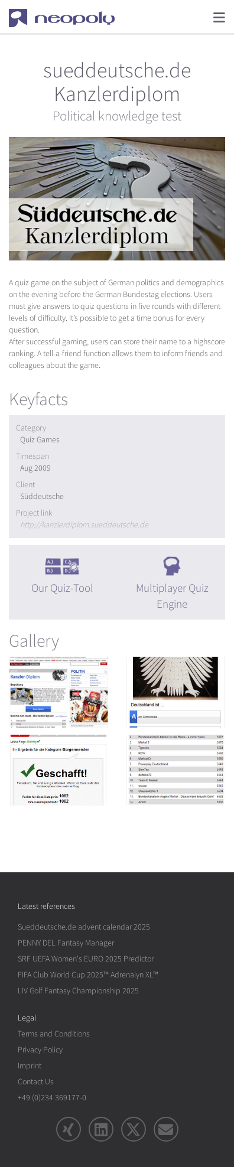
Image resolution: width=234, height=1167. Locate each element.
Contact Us (36, 1082)
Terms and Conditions (54, 1034)
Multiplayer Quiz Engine (172, 596)
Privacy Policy (40, 1050)
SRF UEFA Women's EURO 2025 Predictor (86, 959)
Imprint (29, 1066)
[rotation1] (58, 692)
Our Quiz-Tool (62, 588)
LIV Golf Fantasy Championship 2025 (78, 991)
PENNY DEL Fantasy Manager (66, 943)
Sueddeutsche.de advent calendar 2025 (84, 927)
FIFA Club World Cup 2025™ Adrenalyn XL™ (88, 975)
